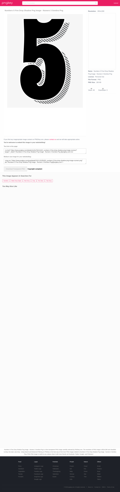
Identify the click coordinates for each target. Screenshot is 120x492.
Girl (71, 469)
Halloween (56, 469)
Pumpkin (20, 476)
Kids (71, 479)
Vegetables (21, 471)
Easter (54, 476)
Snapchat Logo (38, 476)
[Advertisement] (45, 122)
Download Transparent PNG (15, 169)
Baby (71, 471)
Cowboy (72, 476)
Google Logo (38, 479)
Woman (72, 474)
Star (85, 474)
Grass (85, 471)
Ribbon (99, 476)
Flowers (99, 469)
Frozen (72, 466)
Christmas (55, 466)
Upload (116, 3)
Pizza (19, 466)
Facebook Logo (38, 474)
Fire (85, 469)
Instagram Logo (38, 466)
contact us (52, 139)
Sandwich (21, 469)
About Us (90, 487)
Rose (98, 471)
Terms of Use (110, 487)
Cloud (85, 466)
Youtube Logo (38, 471)
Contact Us (97, 487)
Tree (85, 476)
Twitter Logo (37, 469)
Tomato (20, 474)
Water (99, 474)
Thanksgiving (56, 471)
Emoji (98, 466)
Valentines (56, 474)
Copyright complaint (35, 169)
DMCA (104, 487)
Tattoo (99, 479)
